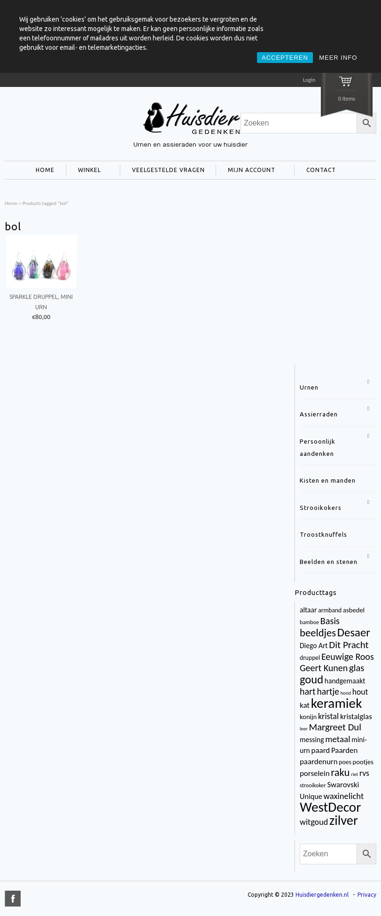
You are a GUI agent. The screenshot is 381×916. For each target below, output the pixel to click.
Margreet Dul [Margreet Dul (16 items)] (335, 727)
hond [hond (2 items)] (346, 693)
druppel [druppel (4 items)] (310, 658)
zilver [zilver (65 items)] (343, 820)
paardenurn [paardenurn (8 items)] (319, 762)
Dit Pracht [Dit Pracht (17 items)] (348, 645)
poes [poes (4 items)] (345, 762)
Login (309, 80)
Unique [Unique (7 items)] (311, 796)
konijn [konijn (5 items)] (308, 716)
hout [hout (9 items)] (360, 692)
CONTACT (319, 171)
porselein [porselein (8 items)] (315, 773)
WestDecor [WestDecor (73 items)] (330, 807)
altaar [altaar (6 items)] (308, 609)
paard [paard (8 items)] (320, 750)
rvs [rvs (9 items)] (364, 773)
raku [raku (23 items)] (340, 772)
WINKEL (87, 171)
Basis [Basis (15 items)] (330, 620)
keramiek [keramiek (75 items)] (336, 703)
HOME (45, 170)
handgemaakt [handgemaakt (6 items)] (345, 680)
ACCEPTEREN (285, 57)
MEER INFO (338, 57)
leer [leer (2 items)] (304, 729)
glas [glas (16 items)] (356, 668)
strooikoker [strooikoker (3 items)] (313, 785)
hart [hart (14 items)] (308, 691)
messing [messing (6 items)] (312, 739)
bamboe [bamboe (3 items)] (309, 622)
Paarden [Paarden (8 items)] (344, 750)
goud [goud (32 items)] (311, 680)
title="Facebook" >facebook (13, 899)
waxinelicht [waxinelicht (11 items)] (344, 796)
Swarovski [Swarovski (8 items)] (343, 785)
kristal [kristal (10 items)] (328, 716)
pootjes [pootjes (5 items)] (362, 762)
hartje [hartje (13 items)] (328, 691)
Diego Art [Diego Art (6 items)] (314, 645)
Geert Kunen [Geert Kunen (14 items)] (324, 667)
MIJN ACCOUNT (250, 171)
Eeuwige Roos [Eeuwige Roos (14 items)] (347, 656)
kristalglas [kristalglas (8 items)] (356, 716)
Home (11, 203)
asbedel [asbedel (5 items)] (354, 610)
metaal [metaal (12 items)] (337, 739)
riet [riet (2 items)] (354, 774)
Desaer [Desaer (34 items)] (353, 632)
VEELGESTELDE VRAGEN (168, 170)
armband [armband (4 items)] (330, 610)
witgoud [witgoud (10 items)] (314, 822)
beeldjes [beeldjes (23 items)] (318, 632)
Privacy (367, 895)
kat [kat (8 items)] (305, 705)
